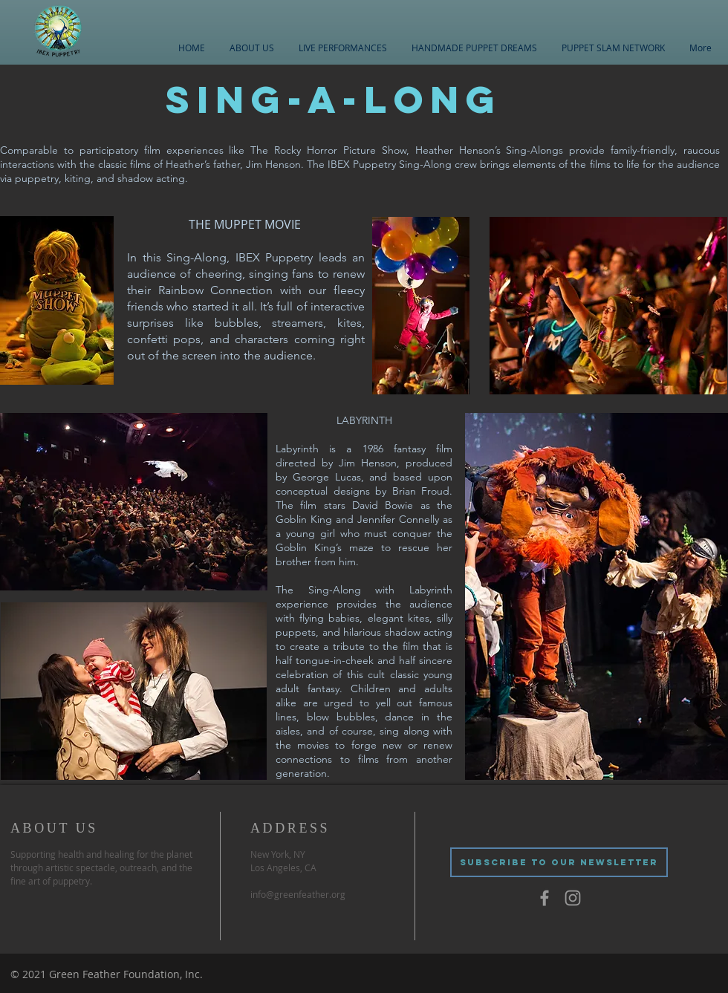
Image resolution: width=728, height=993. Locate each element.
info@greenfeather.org (297, 894)
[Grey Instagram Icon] (572, 898)
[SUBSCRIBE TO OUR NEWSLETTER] (559, 862)
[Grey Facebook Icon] (544, 898)
